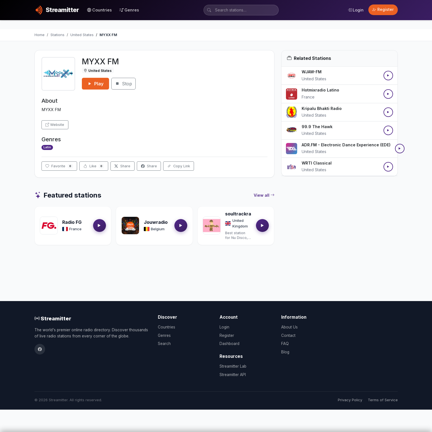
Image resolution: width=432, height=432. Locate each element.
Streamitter (52, 318)
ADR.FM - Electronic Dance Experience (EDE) (346, 144)
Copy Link (178, 166)
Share (122, 166)
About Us (289, 327)
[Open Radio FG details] (49, 225)
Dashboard (229, 343)
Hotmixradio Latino (320, 90)
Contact (288, 335)
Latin (47, 147)
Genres (129, 10)
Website (54, 125)
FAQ (285, 343)
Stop (123, 83)
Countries (99, 10)
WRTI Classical (317, 163)
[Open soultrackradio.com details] (212, 225)
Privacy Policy (350, 400)
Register (383, 9)
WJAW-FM (312, 71)
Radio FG (72, 222)
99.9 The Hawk (317, 126)
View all (264, 195)
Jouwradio (156, 222)
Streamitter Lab (233, 366)
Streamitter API (233, 374)
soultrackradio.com (247, 214)
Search (164, 343)
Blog (285, 352)
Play (95, 83)
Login (356, 10)
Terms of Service (383, 400)
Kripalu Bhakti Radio (322, 108)
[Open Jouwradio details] (130, 225)
